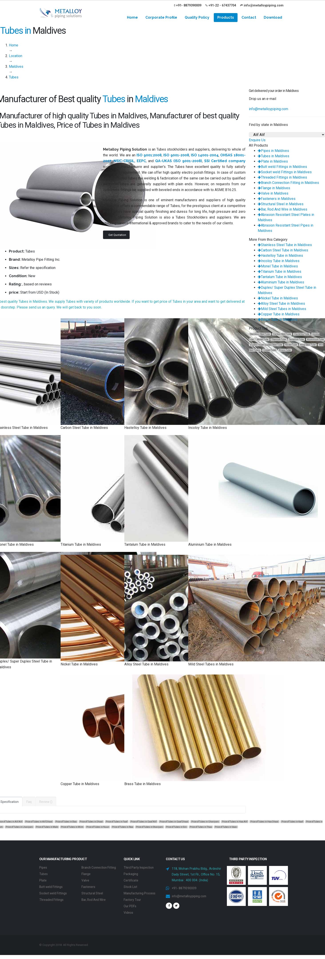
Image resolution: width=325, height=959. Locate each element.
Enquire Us (257, 140)
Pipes (43, 867)
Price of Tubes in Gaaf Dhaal (174, 821)
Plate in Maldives (273, 161)
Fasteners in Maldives (276, 199)
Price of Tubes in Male (47, 827)
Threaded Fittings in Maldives (282, 177)
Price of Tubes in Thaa (201, 827)
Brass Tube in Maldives (277, 319)
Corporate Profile (161, 17)
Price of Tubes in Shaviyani (149, 827)
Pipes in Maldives (273, 151)
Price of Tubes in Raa (122, 827)
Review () (45, 802)
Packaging (131, 873)
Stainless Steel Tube (260, 334)
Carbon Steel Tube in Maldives (283, 250)
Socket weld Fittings (53, 892)
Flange (86, 879)
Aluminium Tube (315, 339)
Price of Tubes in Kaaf (292, 821)
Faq (29, 802)
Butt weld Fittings (51, 886)
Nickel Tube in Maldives (278, 298)
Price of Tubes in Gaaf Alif (144, 821)
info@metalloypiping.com (261, 5)
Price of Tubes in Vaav (226, 827)
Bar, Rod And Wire (94, 904)
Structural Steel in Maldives (280, 204)
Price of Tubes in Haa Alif (234, 821)
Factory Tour (133, 898)
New (31, 276)
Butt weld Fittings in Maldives (282, 167)
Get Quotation (117, 235)
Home (132, 17)
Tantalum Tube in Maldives (280, 277)
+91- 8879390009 (187, 5)
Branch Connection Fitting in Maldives (288, 183)
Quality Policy (197, 17)
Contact (249, 17)
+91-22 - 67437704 (221, 5)
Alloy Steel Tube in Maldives (281, 303)
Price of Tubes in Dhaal (91, 821)
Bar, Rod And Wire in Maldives (282, 209)
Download (273, 17)
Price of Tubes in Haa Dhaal (264, 821)
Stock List (131, 886)
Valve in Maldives (273, 193)
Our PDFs (130, 905)
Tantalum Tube (296, 339)
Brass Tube (285, 350)
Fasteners (88, 891)
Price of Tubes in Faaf (116, 821)
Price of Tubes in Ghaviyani (205, 821)
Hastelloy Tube (301, 334)
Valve (85, 885)
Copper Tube (269, 350)
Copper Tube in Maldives (278, 314)
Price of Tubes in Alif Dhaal (38, 821)
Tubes (43, 873)
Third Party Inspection (139, 867)
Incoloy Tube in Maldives (278, 261)
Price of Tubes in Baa (66, 821)
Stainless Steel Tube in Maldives (285, 245)
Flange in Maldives (274, 188)
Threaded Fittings (51, 898)
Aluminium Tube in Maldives (281, 282)
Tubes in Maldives (273, 156)
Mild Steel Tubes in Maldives (282, 309)
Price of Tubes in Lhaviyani (19, 827)
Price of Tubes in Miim (72, 827)
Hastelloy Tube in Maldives (280, 255)
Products (225, 17)
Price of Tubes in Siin (176, 827)
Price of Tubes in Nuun (97, 827)
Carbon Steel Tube (282, 334)
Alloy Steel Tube (308, 345)
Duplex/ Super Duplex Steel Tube (266, 345)
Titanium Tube (278, 339)
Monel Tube (262, 339)
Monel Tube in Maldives (278, 266)
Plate (43, 880)
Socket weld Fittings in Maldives (285, 172)
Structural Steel (92, 897)
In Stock (52, 292)
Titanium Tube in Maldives (279, 271)
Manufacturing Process (140, 892)
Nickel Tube (291, 345)
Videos (128, 911)
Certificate (131, 880)
